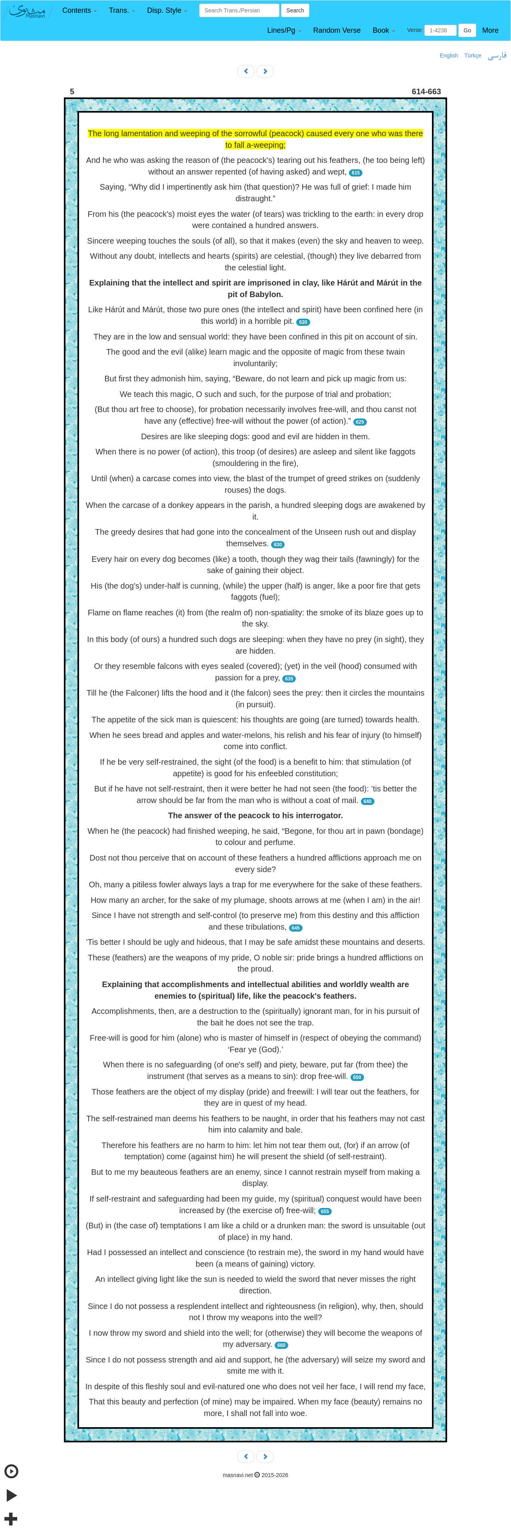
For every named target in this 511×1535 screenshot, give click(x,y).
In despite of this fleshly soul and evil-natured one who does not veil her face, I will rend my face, (255, 1386)
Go (467, 30)
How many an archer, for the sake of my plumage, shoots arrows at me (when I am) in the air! (255, 900)
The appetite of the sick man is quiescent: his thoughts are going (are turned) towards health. (255, 719)
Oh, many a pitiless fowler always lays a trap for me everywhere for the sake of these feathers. (255, 884)
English (449, 55)
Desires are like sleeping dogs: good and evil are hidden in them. (255, 436)
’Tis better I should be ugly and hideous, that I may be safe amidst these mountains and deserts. (255, 942)
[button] (79, 10)
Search (295, 10)
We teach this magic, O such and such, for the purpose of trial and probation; (255, 394)
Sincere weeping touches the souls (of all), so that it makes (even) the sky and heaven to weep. (255, 240)
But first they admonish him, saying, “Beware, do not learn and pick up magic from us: (255, 378)
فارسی (496, 56)
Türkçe (472, 55)
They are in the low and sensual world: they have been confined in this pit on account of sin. (255, 336)
